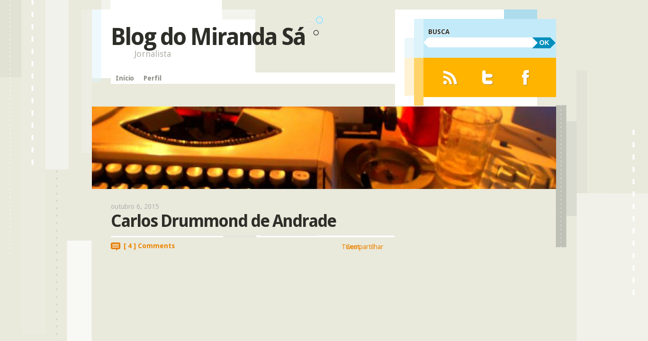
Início (125, 78)
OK (544, 42)
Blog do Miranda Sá (208, 37)
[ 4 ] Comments (149, 246)
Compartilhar (364, 247)
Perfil (152, 78)
